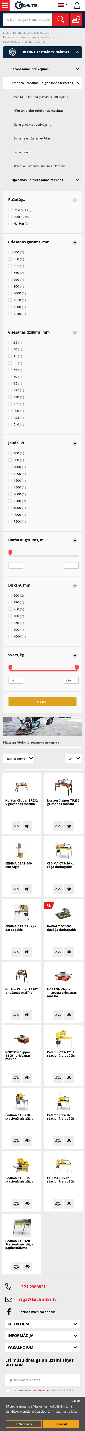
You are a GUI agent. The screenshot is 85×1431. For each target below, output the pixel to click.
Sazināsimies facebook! (37, 1312)
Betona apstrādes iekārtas (30, 33)
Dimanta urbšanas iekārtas (31, 138)
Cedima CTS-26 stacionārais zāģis (61, 1116)
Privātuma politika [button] (64, 1411)
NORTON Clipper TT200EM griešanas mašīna (62, 993)
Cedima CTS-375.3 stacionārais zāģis (19, 1179)
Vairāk (27, 826)
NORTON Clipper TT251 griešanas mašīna (18, 1055)
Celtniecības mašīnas (5, 5)
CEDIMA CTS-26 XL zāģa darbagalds (60, 865)
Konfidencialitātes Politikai (56, 1390)
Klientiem (18, 1323)
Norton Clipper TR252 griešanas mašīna (63, 802)
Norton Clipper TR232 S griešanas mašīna (21, 802)
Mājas (7, 33)
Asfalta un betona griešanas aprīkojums (40, 97)
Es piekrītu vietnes (43, 1390)
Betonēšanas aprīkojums (46, 68)
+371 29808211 (33, 1287)
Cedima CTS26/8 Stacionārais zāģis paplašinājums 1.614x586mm (19, 1244)
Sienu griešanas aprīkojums (32, 124)
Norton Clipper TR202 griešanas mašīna (21, 991)
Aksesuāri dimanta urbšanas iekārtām (39, 166)
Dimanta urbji (22, 152)
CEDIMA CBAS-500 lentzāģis (18, 865)
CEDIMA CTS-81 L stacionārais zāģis (61, 1179)
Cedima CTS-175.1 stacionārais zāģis (61, 1054)
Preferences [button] (24, 1424)
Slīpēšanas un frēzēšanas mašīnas (46, 179)
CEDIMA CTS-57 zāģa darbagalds (20, 928)
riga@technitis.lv (38, 1299)
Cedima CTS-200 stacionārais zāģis (19, 1116)
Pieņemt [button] (61, 1424)
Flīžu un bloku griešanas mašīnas (24, 42)
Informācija (20, 1335)
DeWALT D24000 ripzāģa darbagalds (61, 928)
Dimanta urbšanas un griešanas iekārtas (29, 37)
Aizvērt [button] (75, 1400)
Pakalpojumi (21, 1347)
